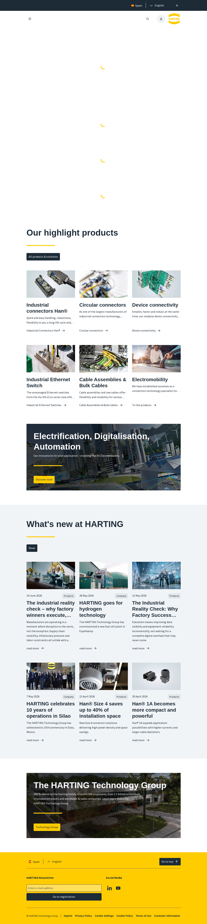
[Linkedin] (109, 888)
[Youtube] (118, 888)
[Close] (177, 5)
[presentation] (156, 5)
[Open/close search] (147, 18)
